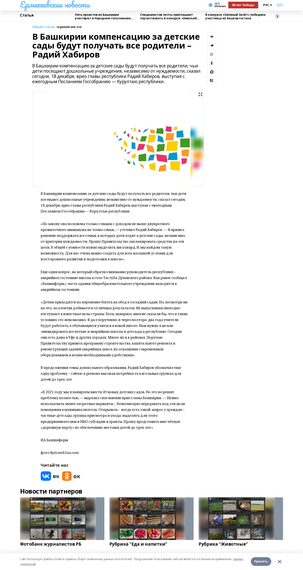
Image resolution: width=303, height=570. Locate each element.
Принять (261, 561)
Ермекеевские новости (55, 4)
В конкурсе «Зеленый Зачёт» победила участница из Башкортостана (235, 16)
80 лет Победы (243, 5)
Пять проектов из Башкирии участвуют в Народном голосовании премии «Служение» (103, 16)
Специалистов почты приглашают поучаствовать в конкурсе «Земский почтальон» (168, 16)
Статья (26, 15)
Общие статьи (43, 27)
